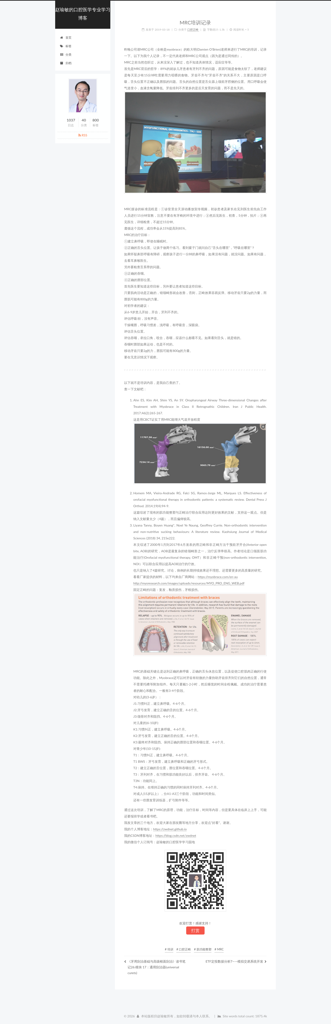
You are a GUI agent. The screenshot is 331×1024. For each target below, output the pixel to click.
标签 (65, 46)
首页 (65, 37)
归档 (65, 63)
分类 (65, 54)
